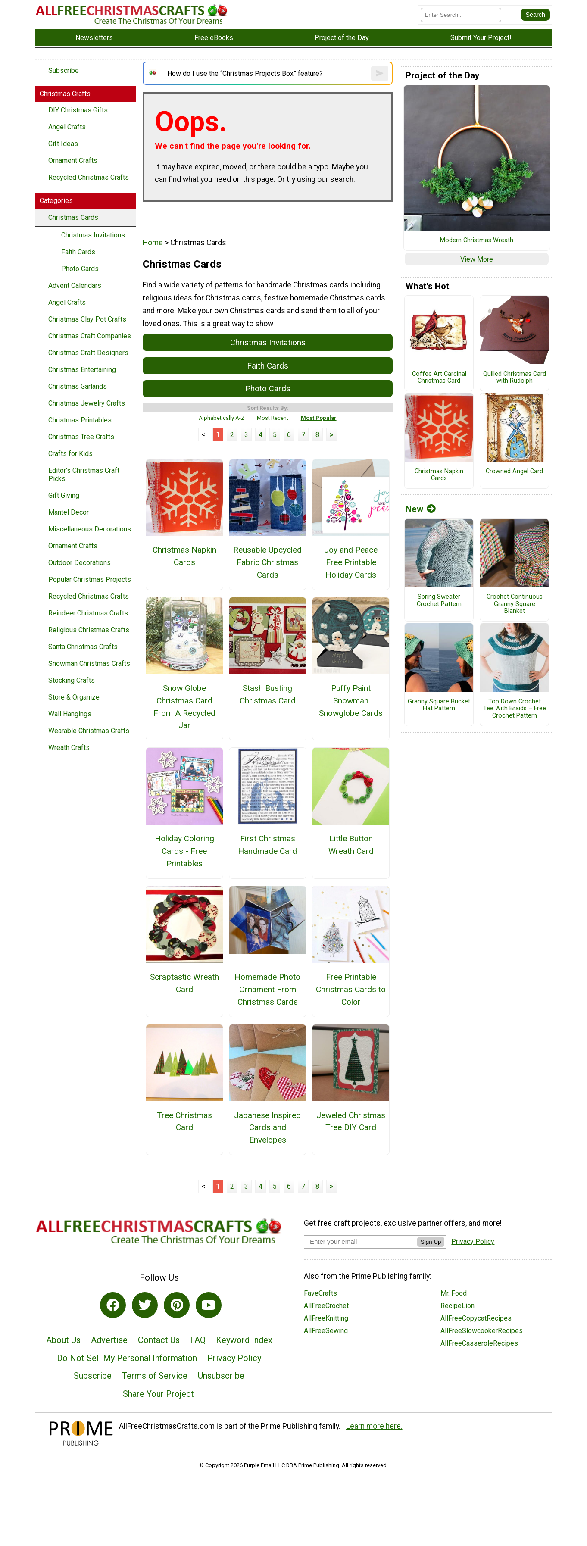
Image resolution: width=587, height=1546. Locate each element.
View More (476, 259)
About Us (63, 1340)
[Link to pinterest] (177, 1305)
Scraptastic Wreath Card (184, 983)
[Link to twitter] (145, 1305)
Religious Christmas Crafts (88, 630)
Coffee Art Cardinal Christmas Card (439, 378)
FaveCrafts (320, 1293)
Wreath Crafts (69, 747)
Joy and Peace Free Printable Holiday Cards (351, 562)
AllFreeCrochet (326, 1306)
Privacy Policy (234, 1358)
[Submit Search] (535, 15)
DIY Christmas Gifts (78, 110)
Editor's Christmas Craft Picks (83, 474)
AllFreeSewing (326, 1331)
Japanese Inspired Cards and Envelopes (267, 1127)
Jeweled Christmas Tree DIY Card (350, 1121)
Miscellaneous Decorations (89, 529)
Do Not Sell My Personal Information (127, 1358)
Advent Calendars (74, 285)
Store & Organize (74, 697)
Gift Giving (63, 495)
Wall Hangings (69, 714)
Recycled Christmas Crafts (88, 177)
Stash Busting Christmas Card (268, 694)
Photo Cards (80, 269)
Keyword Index (244, 1340)
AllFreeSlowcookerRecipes (481, 1331)
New (421, 509)
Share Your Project (158, 1394)
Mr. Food (453, 1293)
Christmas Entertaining (82, 369)
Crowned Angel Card (514, 471)
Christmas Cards (73, 217)
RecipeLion (457, 1306)
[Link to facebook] (113, 1305)
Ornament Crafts (72, 160)
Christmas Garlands (77, 386)
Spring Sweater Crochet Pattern (439, 600)
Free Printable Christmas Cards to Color (351, 989)
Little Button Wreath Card (351, 845)
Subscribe (63, 70)
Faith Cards (78, 252)
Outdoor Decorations (79, 563)
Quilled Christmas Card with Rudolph (514, 378)
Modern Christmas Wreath (476, 240)
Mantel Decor (68, 512)
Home (153, 242)
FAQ (198, 1340)
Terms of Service (154, 1376)
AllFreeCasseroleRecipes (479, 1343)
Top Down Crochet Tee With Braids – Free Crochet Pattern (514, 708)
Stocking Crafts (71, 680)
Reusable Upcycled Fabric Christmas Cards (267, 562)
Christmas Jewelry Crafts (86, 403)
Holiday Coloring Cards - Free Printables (184, 851)
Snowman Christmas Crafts (89, 663)
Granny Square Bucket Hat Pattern (439, 705)
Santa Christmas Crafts (83, 647)
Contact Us (159, 1340)
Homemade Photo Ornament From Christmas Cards (267, 989)
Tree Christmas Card (184, 1121)
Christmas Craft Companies (89, 336)
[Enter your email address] (360, 1241)
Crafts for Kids (70, 454)
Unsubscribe (221, 1376)
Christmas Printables (80, 420)
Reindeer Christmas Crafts (88, 613)
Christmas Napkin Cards (184, 556)
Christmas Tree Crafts (81, 437)
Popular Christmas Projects (89, 579)
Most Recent (272, 418)
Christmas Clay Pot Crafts (87, 319)
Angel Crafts (67, 127)
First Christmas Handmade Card (267, 845)
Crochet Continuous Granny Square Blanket (515, 604)
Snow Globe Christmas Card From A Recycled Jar (184, 706)
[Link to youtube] (209, 1305)
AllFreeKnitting (326, 1318)
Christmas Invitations (93, 235)
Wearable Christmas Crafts (88, 731)
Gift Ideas (63, 144)
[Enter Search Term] (461, 15)
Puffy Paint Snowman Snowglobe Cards (351, 700)
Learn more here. (374, 1426)
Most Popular (319, 418)
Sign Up (431, 1242)
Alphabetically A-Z (221, 418)
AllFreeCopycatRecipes (476, 1318)
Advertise (109, 1340)
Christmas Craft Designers (88, 353)
